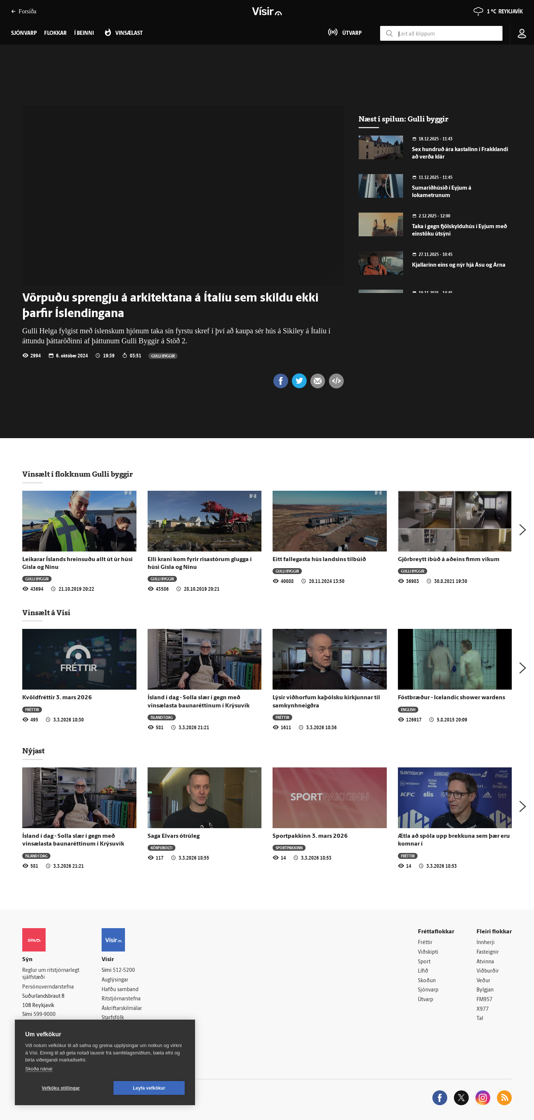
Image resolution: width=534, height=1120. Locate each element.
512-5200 (124, 970)
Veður (483, 981)
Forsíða (23, 11)
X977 (483, 1009)
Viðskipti (428, 952)
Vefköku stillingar (61, 1088)
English (408, 709)
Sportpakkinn (289, 847)
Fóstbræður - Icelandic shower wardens (451, 698)
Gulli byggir (163, 356)
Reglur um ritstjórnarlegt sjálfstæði (50, 974)
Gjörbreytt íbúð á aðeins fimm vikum (449, 560)
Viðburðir (488, 971)
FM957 (484, 1000)
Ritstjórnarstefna (121, 999)
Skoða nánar (39, 1068)
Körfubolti (161, 847)
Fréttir (32, 709)
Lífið (423, 971)
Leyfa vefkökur (149, 1088)
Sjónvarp (428, 990)
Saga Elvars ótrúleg (174, 836)
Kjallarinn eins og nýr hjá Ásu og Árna (458, 265)
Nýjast (33, 750)
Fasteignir (488, 952)
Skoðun (427, 981)
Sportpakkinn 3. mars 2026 (310, 836)
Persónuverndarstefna (48, 987)
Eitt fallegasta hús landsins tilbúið (319, 560)
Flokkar (55, 33)
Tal (480, 1018)
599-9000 (44, 1014)
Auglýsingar (115, 980)
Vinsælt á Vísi (46, 612)
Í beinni (84, 33)
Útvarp (425, 1000)
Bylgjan (485, 990)
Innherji (486, 943)
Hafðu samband (120, 990)
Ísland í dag (162, 717)
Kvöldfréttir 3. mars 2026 (57, 698)
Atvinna (485, 962)
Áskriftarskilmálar (122, 1008)
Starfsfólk (113, 1018)
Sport (424, 962)
